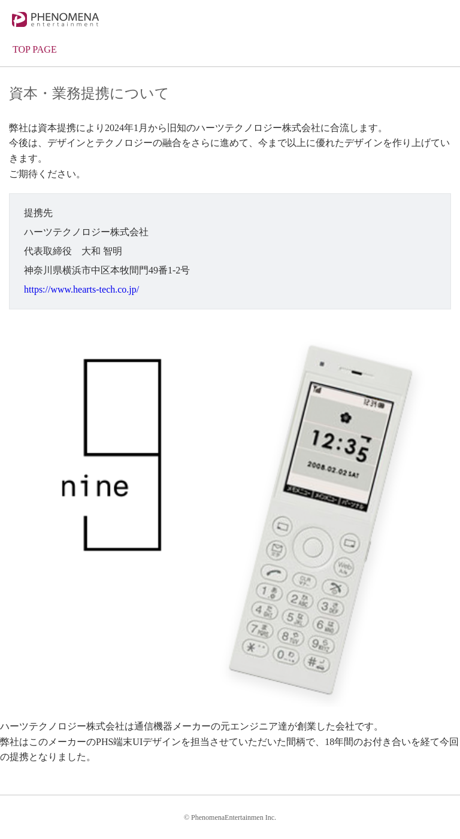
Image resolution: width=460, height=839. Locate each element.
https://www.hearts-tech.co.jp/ (81, 289)
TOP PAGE (35, 49)
